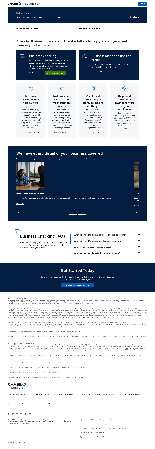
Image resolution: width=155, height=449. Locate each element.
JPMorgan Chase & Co (106, 420)
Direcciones (134, 17)
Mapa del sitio (126, 424)
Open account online (55, 73)
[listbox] (77, 184)
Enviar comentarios (86, 433)
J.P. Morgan (93, 420)
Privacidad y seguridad (87, 428)
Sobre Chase (84, 420)
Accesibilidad (113, 428)
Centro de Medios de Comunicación (91, 424)
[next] (137, 214)
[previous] (18, 214)
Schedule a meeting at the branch (77, 285)
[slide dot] (71, 214)
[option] (75, 183)
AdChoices (122, 428)
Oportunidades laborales (111, 424)
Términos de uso (101, 428)
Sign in (143, 3)
